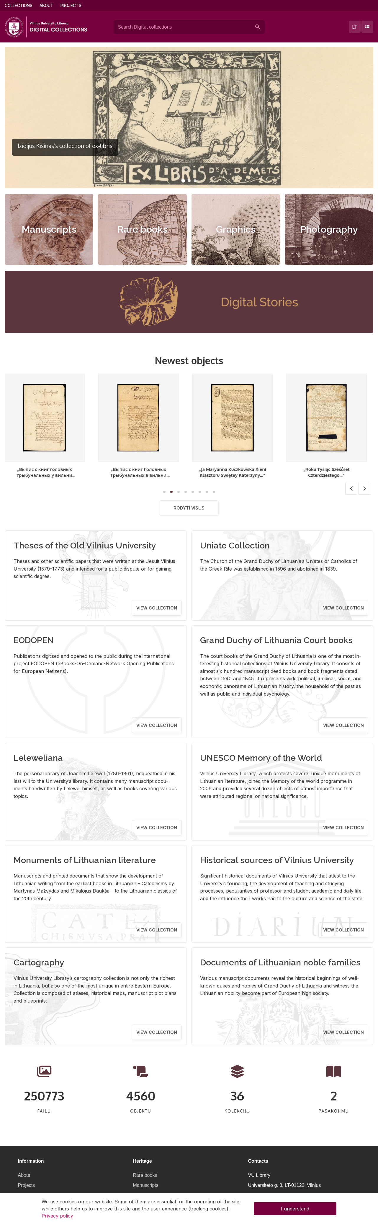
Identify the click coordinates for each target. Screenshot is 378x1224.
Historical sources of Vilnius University (277, 860)
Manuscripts (49, 229)
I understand (295, 1209)
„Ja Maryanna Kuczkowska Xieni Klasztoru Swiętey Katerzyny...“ (236, 472)
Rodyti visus (189, 507)
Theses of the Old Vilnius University (85, 545)
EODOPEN (34, 640)
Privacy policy (57, 1216)
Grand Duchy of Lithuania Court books (276, 640)
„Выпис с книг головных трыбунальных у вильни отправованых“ (48, 475)
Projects (70, 5)
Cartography (39, 962)
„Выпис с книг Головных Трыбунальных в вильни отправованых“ (142, 475)
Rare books (142, 229)
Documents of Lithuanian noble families (280, 962)
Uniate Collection (235, 545)
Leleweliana (38, 758)
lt (354, 27)
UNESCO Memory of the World (261, 758)
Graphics (236, 229)
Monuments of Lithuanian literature (85, 860)
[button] (183, 181)
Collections (18, 5)
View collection (156, 607)
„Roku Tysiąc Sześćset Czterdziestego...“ (330, 472)
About (46, 5)
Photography (329, 229)
